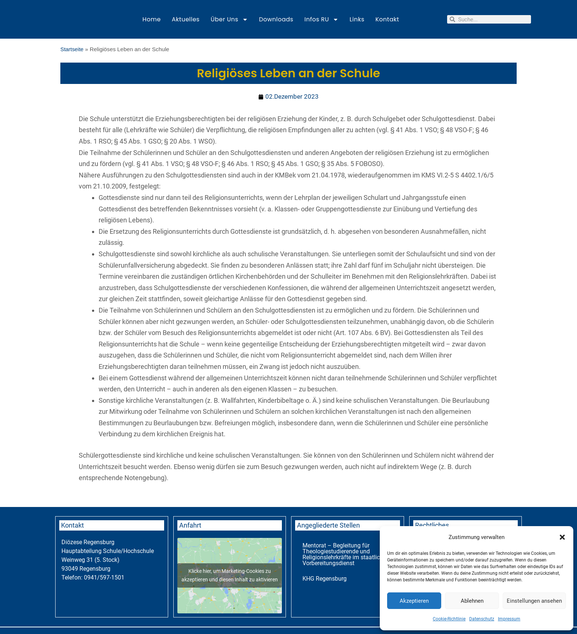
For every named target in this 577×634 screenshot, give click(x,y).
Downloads (276, 19)
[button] (562, 537)
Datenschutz (481, 618)
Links (357, 19)
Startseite (72, 49)
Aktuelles (186, 19)
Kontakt (387, 19)
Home (151, 19)
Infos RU (321, 19)
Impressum (509, 618)
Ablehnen (472, 601)
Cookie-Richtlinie (449, 618)
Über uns (229, 19)
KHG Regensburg (324, 578)
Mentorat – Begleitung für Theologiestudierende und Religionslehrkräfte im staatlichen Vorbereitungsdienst (345, 554)
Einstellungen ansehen (534, 601)
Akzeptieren (414, 601)
